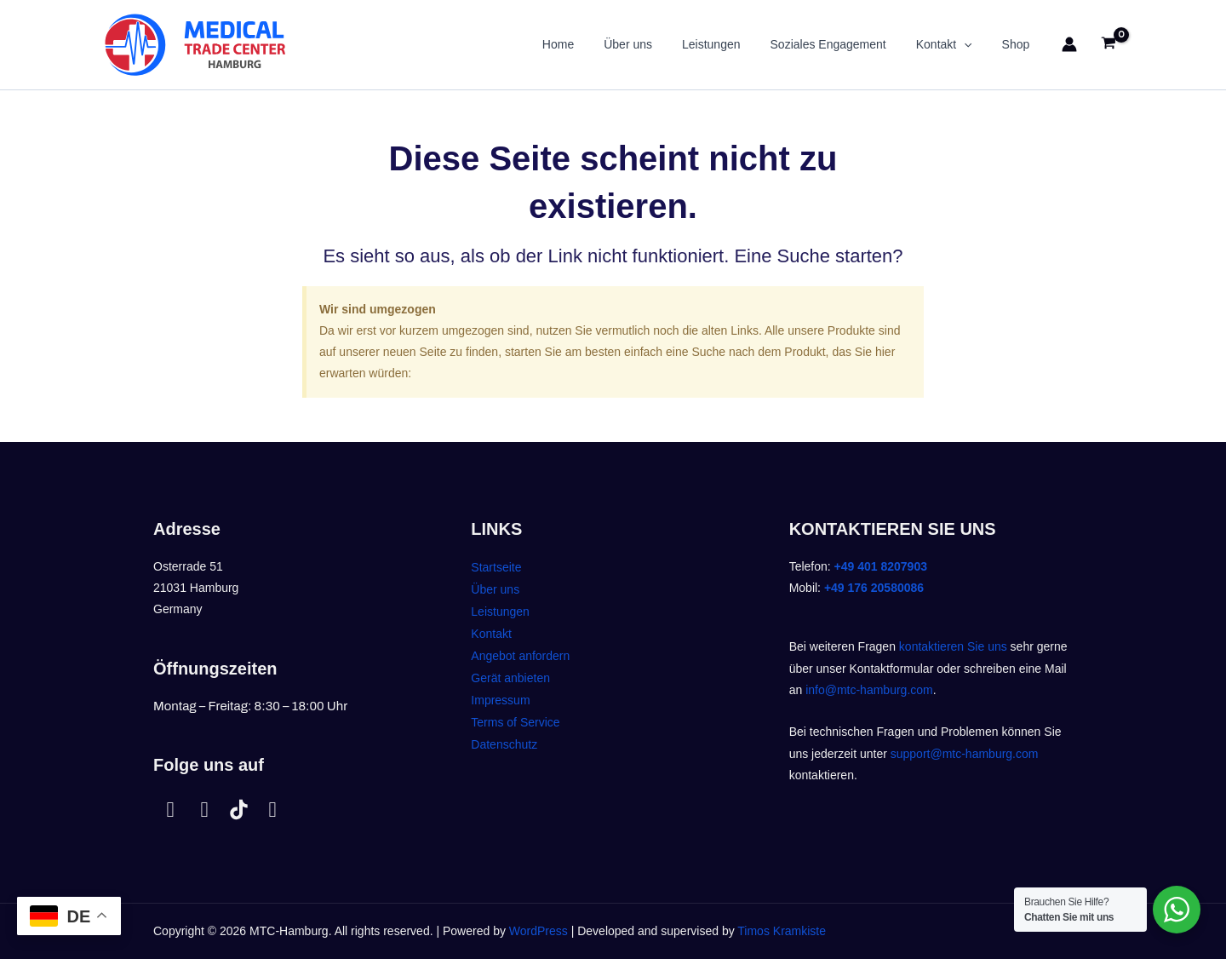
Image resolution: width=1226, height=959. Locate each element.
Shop (1019, 44)
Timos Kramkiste (781, 931)
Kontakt (953, 44)
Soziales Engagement (843, 44)
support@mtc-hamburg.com (965, 754)
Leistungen (732, 44)
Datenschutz (504, 744)
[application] (973, 44)
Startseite (496, 567)
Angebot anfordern (520, 656)
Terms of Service (515, 722)
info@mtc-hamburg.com (869, 690)
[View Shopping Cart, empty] (1109, 44)
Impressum (500, 700)
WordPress (538, 931)
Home (590, 44)
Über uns (655, 44)
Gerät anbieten (510, 678)
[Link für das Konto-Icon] (1069, 44)
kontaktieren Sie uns (953, 646)
